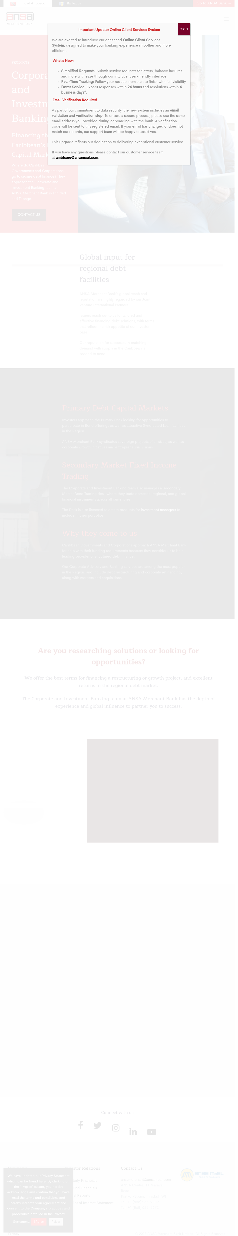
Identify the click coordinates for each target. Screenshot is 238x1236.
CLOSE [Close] (184, 29)
